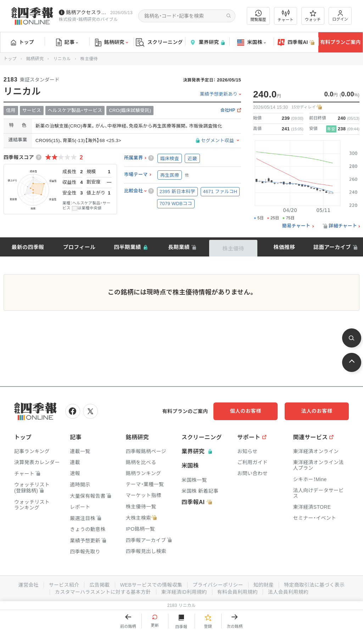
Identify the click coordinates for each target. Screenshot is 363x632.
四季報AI (296, 42)
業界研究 (207, 42)
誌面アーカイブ (332, 247)
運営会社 (28, 585)
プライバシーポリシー (217, 585)
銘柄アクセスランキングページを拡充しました (86, 12)
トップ (22, 42)
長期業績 (179, 247)
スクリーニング (159, 42)
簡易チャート (296, 226)
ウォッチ (313, 16)
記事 (67, 42)
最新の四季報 (28, 247)
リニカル (62, 58)
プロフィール (79, 247)
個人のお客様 (246, 411)
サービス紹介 (64, 585)
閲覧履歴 (258, 16)
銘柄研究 (111, 42)
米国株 (251, 42)
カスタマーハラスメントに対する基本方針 (103, 592)
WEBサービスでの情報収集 (151, 585)
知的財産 (263, 585)
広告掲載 (99, 585)
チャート (286, 16)
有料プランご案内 (340, 42)
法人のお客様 (317, 411)
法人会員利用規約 (288, 592)
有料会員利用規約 (237, 592)
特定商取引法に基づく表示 (314, 585)
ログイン (340, 15)
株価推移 (284, 247)
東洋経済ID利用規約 (184, 592)
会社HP (227, 110)
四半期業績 (127, 247)
